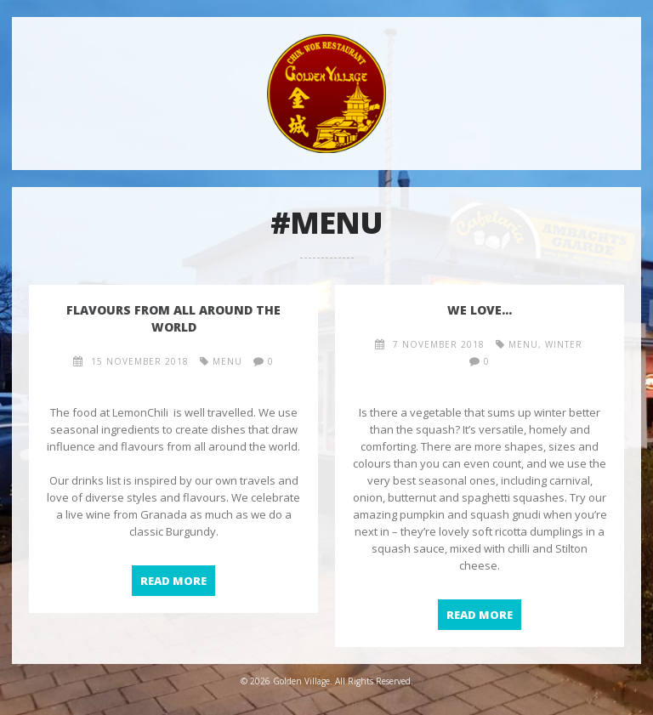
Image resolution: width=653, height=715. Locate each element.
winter (563, 344)
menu (227, 361)
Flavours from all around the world (173, 318)
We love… (479, 310)
